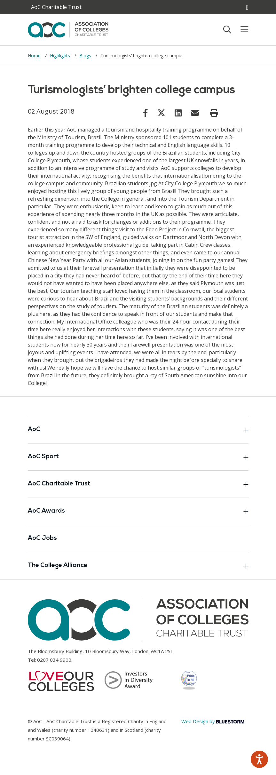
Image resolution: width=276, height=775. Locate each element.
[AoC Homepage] (68, 29)
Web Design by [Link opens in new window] (212, 721)
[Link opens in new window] (145, 112)
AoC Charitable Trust (138, 484)
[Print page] (214, 113)
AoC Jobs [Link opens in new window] (42, 538)
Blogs (85, 55)
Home (35, 55)
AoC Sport (138, 457)
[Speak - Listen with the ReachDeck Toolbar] (259, 759)
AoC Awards (138, 511)
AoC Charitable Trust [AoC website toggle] (56, 7)
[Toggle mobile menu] (240, 29)
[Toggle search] (227, 29)
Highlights (60, 55)
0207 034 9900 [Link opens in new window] (54, 660)
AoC (138, 430)
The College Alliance (138, 566)
